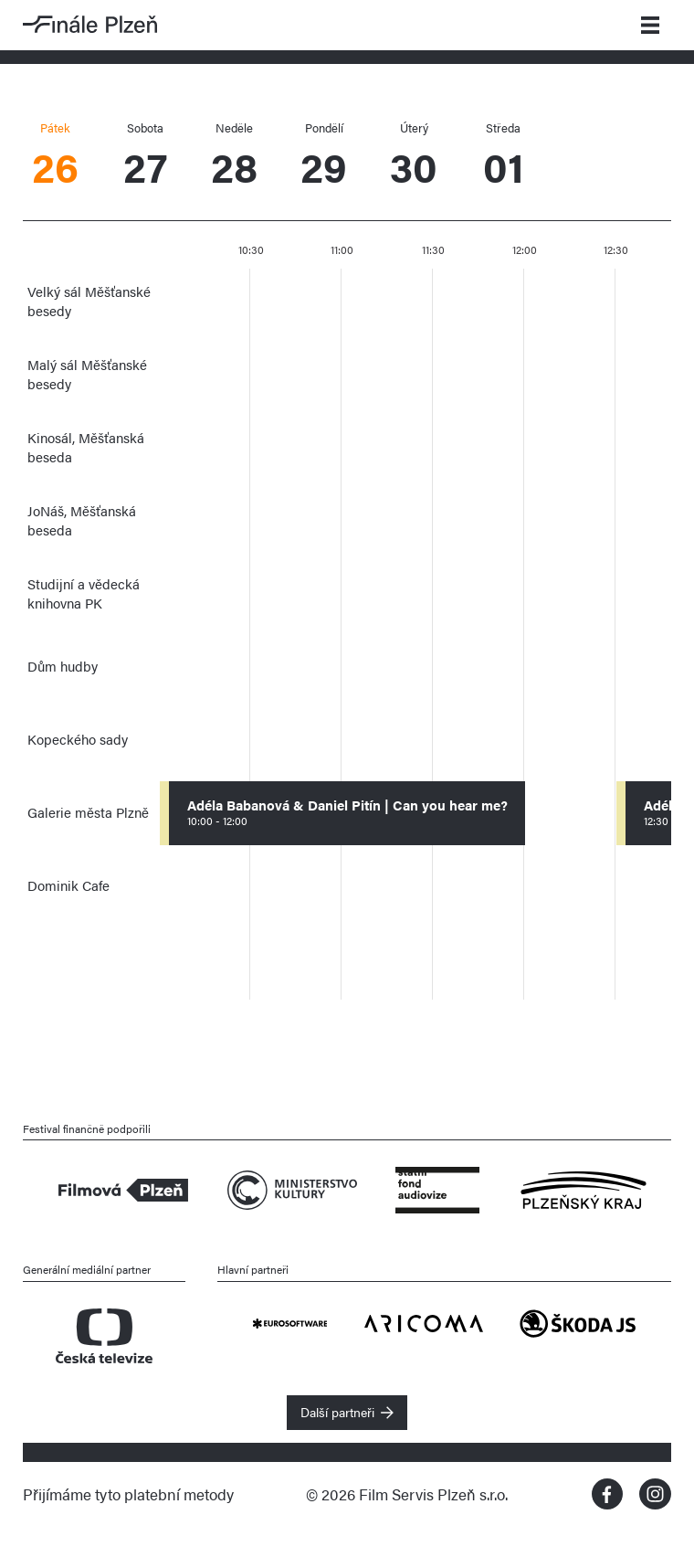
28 (234, 157)
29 (324, 157)
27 (145, 157)
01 (503, 157)
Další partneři (337, 1412)
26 (54, 157)
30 (413, 157)
